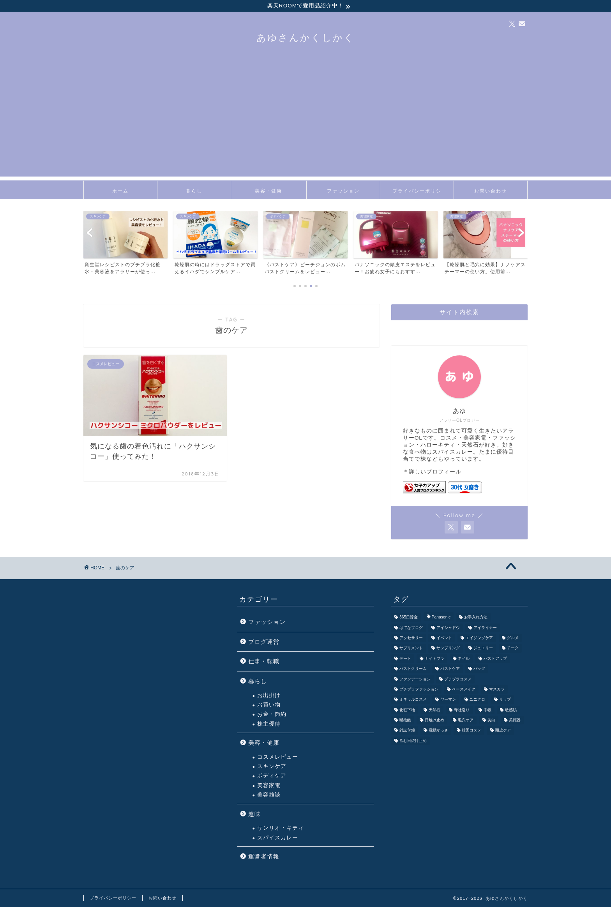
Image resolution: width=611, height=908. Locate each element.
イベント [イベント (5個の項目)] (444, 639)
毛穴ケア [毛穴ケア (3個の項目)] (465, 721)
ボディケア (271, 777)
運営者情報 (263, 857)
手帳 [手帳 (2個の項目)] (487, 711)
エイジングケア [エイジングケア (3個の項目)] (479, 639)
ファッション (343, 192)
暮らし (194, 192)
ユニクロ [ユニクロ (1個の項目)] (477, 701)
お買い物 (269, 706)
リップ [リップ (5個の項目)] (505, 701)
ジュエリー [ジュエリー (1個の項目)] (483, 649)
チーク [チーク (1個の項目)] (513, 649)
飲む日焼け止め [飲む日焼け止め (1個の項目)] (413, 742)
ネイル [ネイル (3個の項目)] (464, 659)
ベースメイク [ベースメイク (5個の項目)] (463, 690)
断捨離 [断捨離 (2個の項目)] (405, 721)
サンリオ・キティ (280, 829)
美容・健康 (268, 192)
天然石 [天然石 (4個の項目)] (434, 711)
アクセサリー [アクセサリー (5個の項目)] (411, 639)
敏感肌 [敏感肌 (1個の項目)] (511, 711)
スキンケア (271, 767)
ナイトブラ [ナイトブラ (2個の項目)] (434, 659)
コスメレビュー (277, 758)
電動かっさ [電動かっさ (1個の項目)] (438, 732)
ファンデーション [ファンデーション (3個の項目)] (415, 680)
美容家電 (269, 787)
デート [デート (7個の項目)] (405, 659)
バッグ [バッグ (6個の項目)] (479, 670)
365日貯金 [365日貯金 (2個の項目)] (408, 618)
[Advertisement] (305, 123)
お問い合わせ (490, 192)
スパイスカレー (277, 838)
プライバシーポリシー (416, 194)
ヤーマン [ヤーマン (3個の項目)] (448, 701)
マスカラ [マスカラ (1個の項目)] (497, 690)
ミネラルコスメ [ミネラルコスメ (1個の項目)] (413, 701)
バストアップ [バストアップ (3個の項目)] (495, 659)
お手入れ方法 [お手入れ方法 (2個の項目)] (475, 618)
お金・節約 (271, 715)
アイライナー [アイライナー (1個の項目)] (485, 629)
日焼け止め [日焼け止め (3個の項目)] (434, 721)
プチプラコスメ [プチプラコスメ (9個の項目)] (457, 680)
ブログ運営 (263, 642)
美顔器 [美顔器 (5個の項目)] (515, 721)
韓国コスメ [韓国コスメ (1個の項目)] (471, 732)
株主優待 (269, 725)
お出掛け (269, 696)
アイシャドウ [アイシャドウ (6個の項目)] (448, 629)
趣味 (254, 814)
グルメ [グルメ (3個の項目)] (513, 639)
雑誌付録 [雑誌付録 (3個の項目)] (407, 732)
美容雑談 (269, 796)
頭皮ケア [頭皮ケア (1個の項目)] (503, 732)
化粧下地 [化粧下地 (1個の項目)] (407, 711)
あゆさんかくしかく (305, 38)
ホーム (120, 192)
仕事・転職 (263, 662)
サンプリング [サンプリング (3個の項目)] (448, 649)
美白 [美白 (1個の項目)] (491, 721)
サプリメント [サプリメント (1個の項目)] (411, 649)
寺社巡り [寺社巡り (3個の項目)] (462, 711)
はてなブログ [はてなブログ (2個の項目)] (411, 629)
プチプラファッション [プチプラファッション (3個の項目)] (418, 690)
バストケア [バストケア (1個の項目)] (450, 670)
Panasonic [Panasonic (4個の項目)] (441, 618)
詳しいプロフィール (435, 473)
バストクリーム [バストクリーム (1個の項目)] (413, 670)
